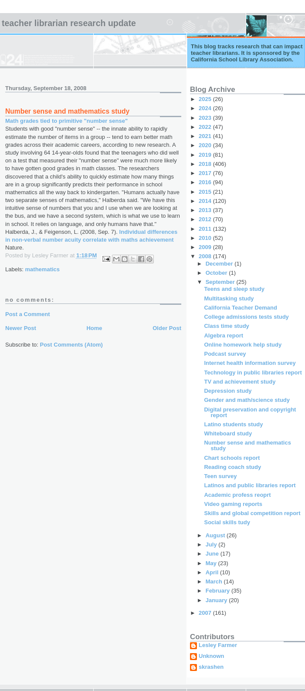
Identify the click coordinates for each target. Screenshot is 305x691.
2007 (206, 613)
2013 (206, 210)
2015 (206, 192)
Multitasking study (229, 298)
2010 (206, 238)
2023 (206, 118)
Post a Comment (27, 314)
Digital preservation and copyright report (250, 412)
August (216, 535)
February (218, 590)
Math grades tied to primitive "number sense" (66, 121)
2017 (206, 173)
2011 (206, 229)
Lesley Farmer (218, 645)
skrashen (211, 667)
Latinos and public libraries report (249, 485)
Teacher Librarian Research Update (69, 23)
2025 (206, 99)
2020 (206, 145)
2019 (206, 155)
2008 (206, 256)
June (213, 553)
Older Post (166, 328)
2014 (206, 201)
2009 (206, 247)
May (212, 563)
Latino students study (233, 424)
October (217, 273)
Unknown (211, 656)
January (217, 600)
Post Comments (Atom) (71, 344)
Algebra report (223, 335)
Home (94, 328)
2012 (206, 219)
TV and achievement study (239, 381)
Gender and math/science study (247, 400)
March (215, 581)
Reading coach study (232, 467)
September (221, 282)
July (212, 544)
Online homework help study (242, 344)
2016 (206, 182)
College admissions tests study (246, 316)
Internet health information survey (249, 363)
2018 (206, 164)
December (220, 263)
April (213, 572)
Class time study (226, 326)
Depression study (227, 391)
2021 (206, 136)
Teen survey (220, 476)
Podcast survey (225, 354)
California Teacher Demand (240, 307)
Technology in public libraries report (253, 372)
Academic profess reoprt (237, 495)
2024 (206, 108)
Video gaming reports (233, 504)
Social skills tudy (227, 522)
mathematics (42, 269)
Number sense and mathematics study (247, 445)
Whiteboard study (228, 433)
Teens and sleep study (234, 289)
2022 (206, 127)
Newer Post (20, 328)
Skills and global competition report (252, 513)
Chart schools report (232, 458)
